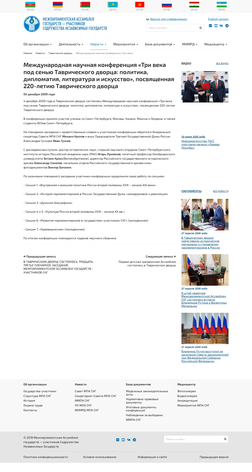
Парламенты (191, 200)
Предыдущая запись (39, 265)
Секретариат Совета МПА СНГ (95, 405)
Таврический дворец (60, 62)
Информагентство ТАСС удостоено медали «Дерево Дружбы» (200, 154)
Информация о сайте (152, 466)
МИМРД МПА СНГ (87, 419)
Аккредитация (187, 410)
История (29, 410)
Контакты (30, 419)
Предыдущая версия (214, 466)
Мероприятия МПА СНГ (193, 414)
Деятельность (71, 48)
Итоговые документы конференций (141, 417)
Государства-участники (39, 400)
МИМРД (189, 48)
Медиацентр (215, 48)
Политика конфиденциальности (45, 466)
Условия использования (99, 466)
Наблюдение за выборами (144, 424)
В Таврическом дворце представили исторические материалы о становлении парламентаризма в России (200, 251)
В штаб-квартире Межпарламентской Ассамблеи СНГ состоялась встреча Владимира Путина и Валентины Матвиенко (204, 308)
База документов (160, 48)
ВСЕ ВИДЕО (222, 72)
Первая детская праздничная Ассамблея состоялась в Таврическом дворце (147, 272)
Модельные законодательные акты (147, 402)
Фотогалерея (186, 400)
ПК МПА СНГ (83, 414)
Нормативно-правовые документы (142, 410)
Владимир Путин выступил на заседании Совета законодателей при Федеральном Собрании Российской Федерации (205, 365)
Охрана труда (32, 414)
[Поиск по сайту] (175, 31)
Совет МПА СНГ (85, 400)
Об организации (37, 48)
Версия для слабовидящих (168, 23)
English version (218, 23)
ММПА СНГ (82, 410)
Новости (98, 48)
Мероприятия (125, 48)
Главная (27, 62)
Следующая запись (161, 265)
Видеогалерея (187, 405)
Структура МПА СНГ (37, 405)
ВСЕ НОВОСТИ (221, 200)
